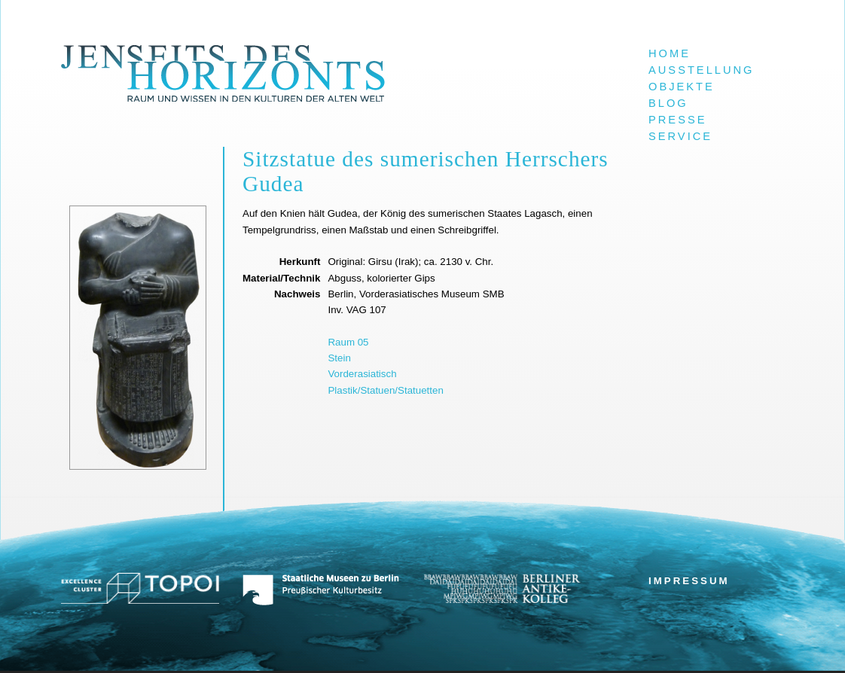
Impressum (689, 580)
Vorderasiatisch (362, 373)
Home (669, 53)
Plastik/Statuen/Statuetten (385, 390)
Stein (339, 358)
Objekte (681, 87)
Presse (677, 120)
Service (680, 136)
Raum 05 (348, 342)
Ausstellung (701, 70)
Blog (668, 103)
